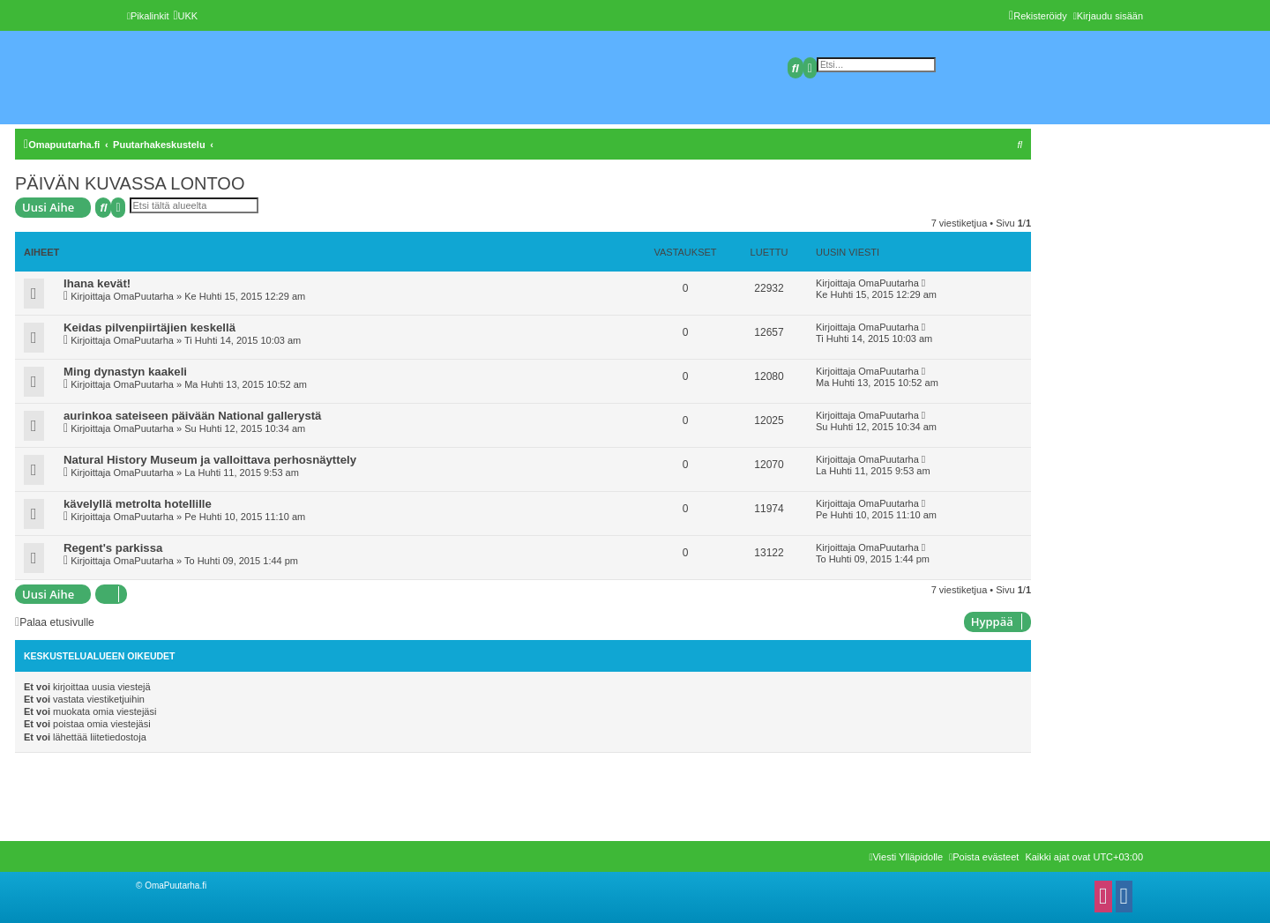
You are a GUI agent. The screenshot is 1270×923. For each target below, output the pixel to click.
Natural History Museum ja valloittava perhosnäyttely (210, 459)
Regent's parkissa (113, 548)
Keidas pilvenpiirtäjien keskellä (149, 327)
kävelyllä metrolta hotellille (138, 503)
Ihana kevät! (97, 283)
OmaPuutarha (143, 296)
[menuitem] (185, 15)
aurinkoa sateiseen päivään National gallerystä (192, 415)
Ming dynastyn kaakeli (125, 371)
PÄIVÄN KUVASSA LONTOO (129, 183)
